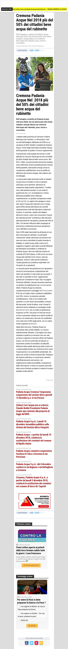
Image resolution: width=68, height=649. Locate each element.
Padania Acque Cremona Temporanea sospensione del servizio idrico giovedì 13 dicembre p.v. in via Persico (34, 395)
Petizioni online (24, 524)
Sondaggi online (25, 576)
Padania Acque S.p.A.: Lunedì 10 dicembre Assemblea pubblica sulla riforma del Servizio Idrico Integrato (32, 424)
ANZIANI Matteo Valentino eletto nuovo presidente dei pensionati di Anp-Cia (24, 9)
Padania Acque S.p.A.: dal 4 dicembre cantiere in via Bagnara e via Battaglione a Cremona (34, 467)
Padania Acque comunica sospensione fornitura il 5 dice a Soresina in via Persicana (34, 454)
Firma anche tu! (31, 565)
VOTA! (32, 626)
